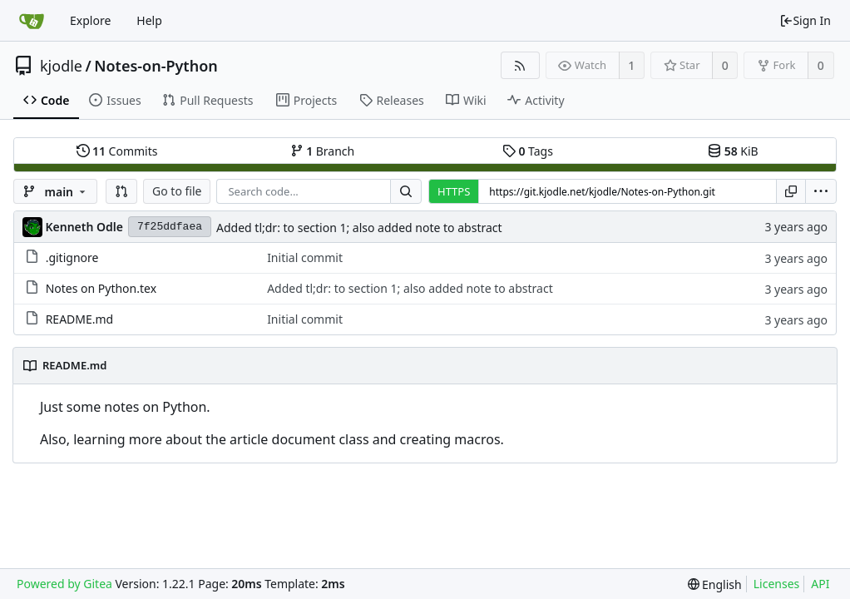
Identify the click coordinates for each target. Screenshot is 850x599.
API (820, 584)
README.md (80, 319)
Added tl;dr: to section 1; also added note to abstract (359, 227)
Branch (322, 151)
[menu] (821, 191)
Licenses (777, 584)
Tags (527, 151)
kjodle (61, 65)
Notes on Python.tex (101, 288)
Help (149, 20)
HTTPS (453, 191)
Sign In (805, 20)
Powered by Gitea (64, 584)
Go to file (176, 191)
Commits (117, 151)
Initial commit (305, 257)
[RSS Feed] (520, 65)
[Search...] (406, 191)
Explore (90, 20)
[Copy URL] (791, 191)
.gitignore (72, 257)
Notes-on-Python (156, 65)
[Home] (31, 21)
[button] (121, 191)
